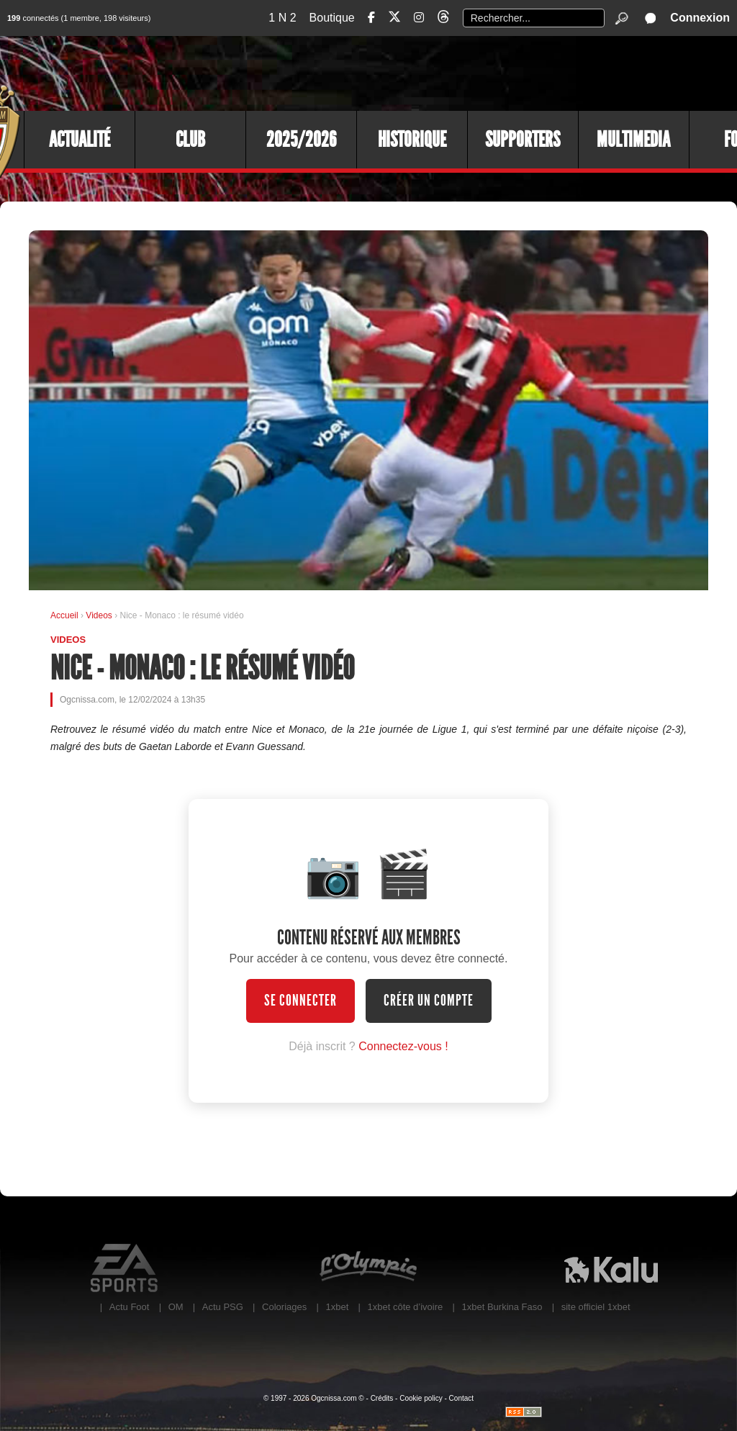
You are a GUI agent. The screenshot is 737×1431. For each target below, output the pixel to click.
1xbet (336, 1306)
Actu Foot (129, 1306)
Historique (412, 140)
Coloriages (284, 1306)
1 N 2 (282, 18)
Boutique (332, 18)
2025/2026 (301, 140)
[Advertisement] (474, 72)
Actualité (79, 140)
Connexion (700, 18)
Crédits (382, 1398)
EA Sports (125, 1268)
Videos (100, 615)
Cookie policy (420, 1398)
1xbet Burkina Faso (502, 1306)
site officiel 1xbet (595, 1306)
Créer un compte (429, 1000)
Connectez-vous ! (403, 1046)
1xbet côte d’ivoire (405, 1306)
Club (190, 140)
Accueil (64, 615)
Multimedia (633, 140)
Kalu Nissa (610, 1268)
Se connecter (300, 1000)
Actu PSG (222, 1306)
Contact (461, 1398)
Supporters (522, 140)
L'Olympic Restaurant (368, 1268)
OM (176, 1306)
